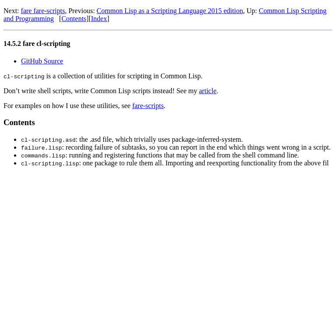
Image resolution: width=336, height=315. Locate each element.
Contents (73, 18)
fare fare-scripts (43, 10)
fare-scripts (148, 105)
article (208, 90)
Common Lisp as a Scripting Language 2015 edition (170, 10)
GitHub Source (42, 61)
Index (99, 18)
